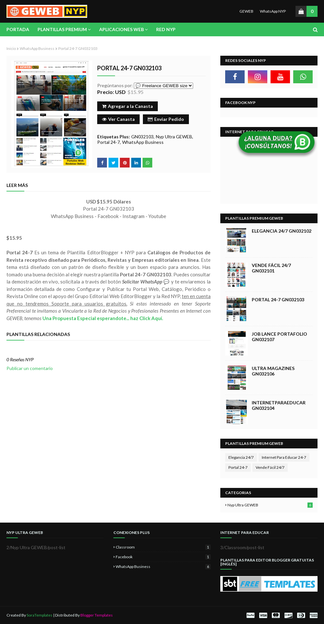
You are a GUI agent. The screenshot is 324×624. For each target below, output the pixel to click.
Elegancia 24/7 (241, 457)
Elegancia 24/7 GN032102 (281, 231)
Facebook (163, 556)
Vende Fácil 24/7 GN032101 (271, 267)
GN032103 (142, 136)
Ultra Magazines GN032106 (273, 370)
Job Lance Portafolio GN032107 (279, 336)
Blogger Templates (96, 615)
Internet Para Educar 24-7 (284, 457)
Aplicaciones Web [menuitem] (121, 29)
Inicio (11, 48)
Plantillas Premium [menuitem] (62, 29)
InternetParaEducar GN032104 (279, 405)
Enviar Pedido (166, 119)
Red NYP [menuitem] (166, 29)
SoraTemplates (39, 615)
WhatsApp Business (37, 48)
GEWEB (246, 11)
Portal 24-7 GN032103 (278, 299)
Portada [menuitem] (17, 29)
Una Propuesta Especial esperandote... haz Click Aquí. (102, 318)
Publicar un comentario (29, 368)
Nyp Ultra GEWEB (174, 136)
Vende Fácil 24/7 (270, 467)
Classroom (163, 547)
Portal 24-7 (108, 142)
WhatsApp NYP (273, 11)
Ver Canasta (118, 119)
